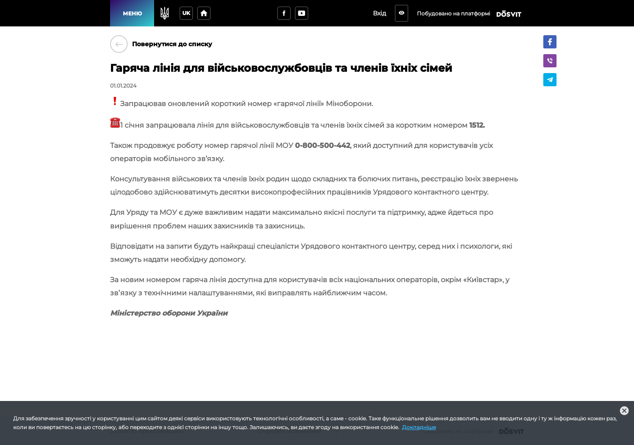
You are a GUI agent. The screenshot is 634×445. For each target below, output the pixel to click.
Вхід (382, 13)
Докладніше (419, 427)
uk (186, 13)
